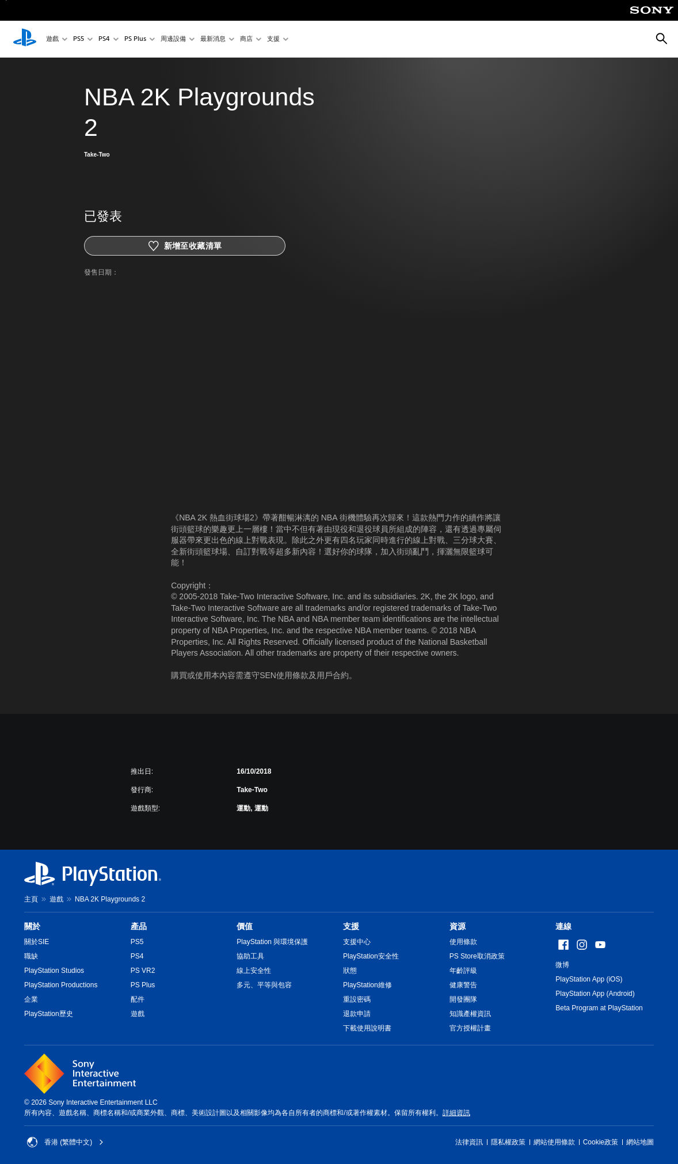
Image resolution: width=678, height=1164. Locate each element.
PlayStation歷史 (48, 1014)
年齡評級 (463, 971)
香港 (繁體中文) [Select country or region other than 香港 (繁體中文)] (65, 1142)
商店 (246, 39)
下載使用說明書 (367, 1028)
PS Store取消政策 (477, 956)
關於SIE (36, 942)
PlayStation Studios (54, 971)
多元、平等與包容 (264, 985)
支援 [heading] (351, 926)
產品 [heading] (139, 926)
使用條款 (463, 942)
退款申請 (357, 1014)
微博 (562, 965)
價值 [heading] (245, 926)
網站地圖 (640, 1142)
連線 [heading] (563, 926)
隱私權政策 (508, 1142)
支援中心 (357, 942)
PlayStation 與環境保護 (272, 942)
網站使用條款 (554, 1142)
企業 (31, 999)
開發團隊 (463, 999)
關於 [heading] (32, 926)
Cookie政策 (600, 1142)
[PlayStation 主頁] (24, 39)
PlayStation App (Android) (594, 994)
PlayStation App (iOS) (588, 979)
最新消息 (213, 39)
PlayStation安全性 (371, 956)
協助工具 (250, 956)
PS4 (104, 39)
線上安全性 (254, 971)
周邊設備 (173, 39)
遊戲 (52, 39)
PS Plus (135, 39)
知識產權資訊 (470, 1014)
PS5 (78, 39)
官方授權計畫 (470, 1028)
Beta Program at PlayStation (598, 1008)
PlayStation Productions (60, 985)
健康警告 (463, 985)
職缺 (31, 956)
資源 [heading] (458, 926)
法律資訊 (469, 1142)
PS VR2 (143, 971)
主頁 (31, 899)
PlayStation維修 (367, 985)
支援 (273, 39)
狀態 (350, 971)
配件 (137, 999)
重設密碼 (357, 999)
